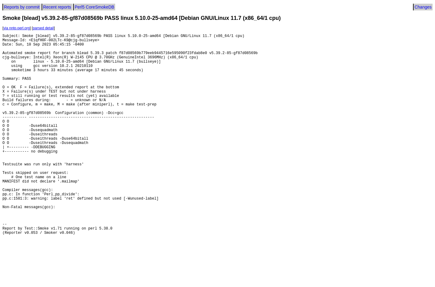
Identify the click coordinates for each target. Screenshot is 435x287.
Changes (423, 7)
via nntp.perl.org (16, 28)
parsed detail (43, 28)
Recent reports (57, 7)
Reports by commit (22, 7)
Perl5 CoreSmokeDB (94, 7)
